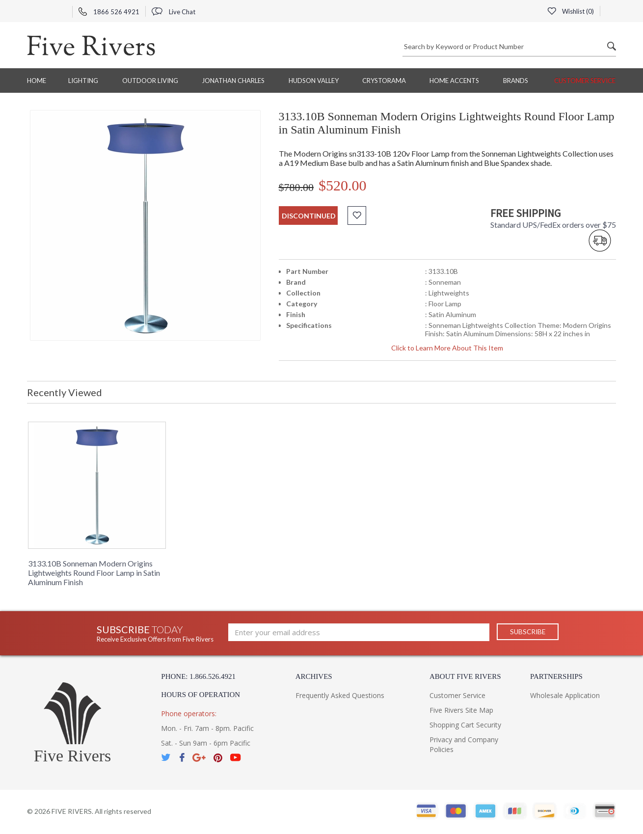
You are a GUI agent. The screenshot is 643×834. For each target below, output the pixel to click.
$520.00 (343, 185)
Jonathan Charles (233, 80)
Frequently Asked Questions (339, 695)
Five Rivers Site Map (461, 710)
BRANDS (515, 80)
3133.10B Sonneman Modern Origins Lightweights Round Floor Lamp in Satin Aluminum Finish (94, 573)
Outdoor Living (150, 80)
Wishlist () (570, 11)
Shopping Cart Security (465, 724)
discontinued (309, 216)
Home (36, 80)
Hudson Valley (314, 80)
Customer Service (585, 80)
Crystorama (384, 80)
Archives (313, 676)
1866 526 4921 (109, 12)
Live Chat (173, 12)
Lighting (83, 80)
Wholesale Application (565, 695)
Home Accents (454, 80)
